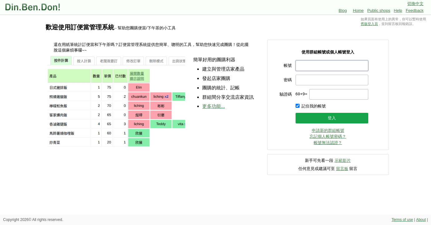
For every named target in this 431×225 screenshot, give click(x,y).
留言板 (342, 168)
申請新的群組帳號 (328, 130)
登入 (332, 118)
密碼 (288, 80)
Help (398, 10)
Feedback (415, 10)
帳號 (288, 65)
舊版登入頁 (369, 24)
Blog (343, 10)
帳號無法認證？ (328, 142)
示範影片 (343, 160)
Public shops (378, 10)
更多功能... (213, 106)
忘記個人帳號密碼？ (328, 136)
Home (358, 10)
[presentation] (338, 94)
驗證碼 (286, 94)
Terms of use (402, 220)
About (421, 220)
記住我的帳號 (313, 106)
